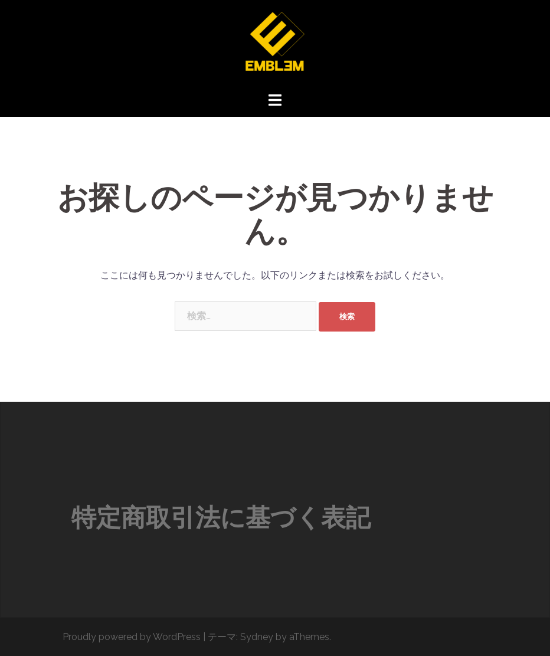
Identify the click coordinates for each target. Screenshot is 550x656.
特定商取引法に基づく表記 (221, 517)
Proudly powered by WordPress (132, 636)
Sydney (256, 636)
